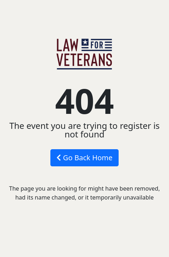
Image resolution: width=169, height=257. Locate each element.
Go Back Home (84, 157)
